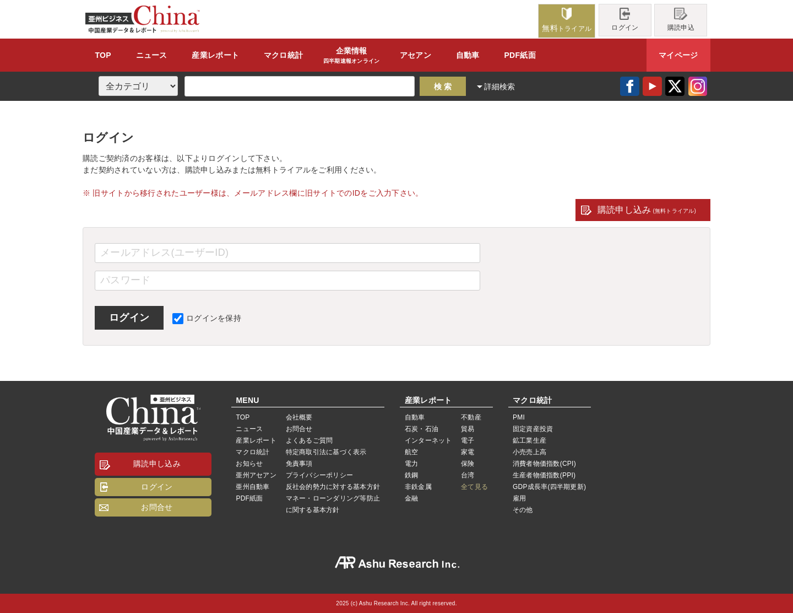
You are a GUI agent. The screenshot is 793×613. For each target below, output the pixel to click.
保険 (467, 463)
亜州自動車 (252, 487)
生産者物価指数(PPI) (544, 475)
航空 (411, 452)
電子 (467, 440)
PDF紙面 (519, 55)
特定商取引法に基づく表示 (326, 452)
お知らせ (249, 463)
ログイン (624, 19)
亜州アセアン (256, 475)
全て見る (474, 487)
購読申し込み (647, 209)
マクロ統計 (252, 452)
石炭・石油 (421, 429)
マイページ (678, 55)
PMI (519, 417)
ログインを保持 (206, 318)
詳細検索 (499, 86)
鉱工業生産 (529, 440)
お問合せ (156, 507)
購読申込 (680, 19)
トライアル (566, 20)
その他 (523, 510)
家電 (467, 452)
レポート (215, 55)
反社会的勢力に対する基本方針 (333, 487)
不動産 (471, 417)
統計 (283, 55)
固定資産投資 (533, 429)
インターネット (428, 440)
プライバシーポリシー (319, 475)
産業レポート (256, 440)
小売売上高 (529, 452)
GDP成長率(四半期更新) (549, 487)
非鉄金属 (418, 487)
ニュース (151, 55)
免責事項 (299, 463)
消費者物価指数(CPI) (544, 463)
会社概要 (299, 417)
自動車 (468, 55)
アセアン (415, 55)
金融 (411, 498)
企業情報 (351, 55)
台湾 (467, 475)
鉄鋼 (411, 475)
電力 (411, 463)
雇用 (519, 498)
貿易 (467, 429)
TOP (103, 55)
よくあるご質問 (309, 440)
